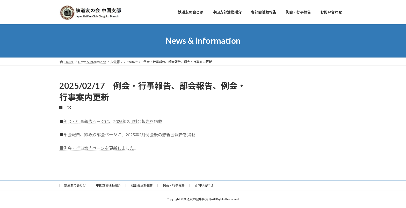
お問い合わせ (204, 185)
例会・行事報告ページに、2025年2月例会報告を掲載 (112, 121)
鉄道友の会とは (75, 185)
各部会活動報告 (142, 185)
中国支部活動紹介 (108, 185)
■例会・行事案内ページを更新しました (96, 148)
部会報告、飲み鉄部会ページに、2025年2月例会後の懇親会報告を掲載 (129, 134)
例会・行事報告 (174, 185)
